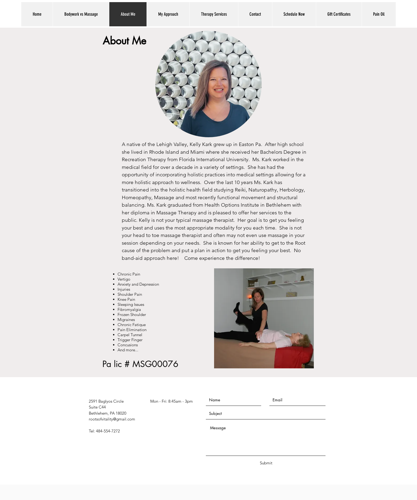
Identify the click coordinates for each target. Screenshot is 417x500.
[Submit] (266, 462)
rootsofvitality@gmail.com (112, 419)
